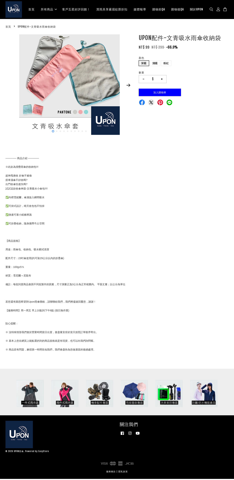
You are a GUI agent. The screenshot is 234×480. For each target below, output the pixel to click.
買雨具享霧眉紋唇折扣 (111, 10)
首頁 (31, 10)
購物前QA (158, 10)
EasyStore (43, 452)
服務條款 (111, 472)
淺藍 (155, 64)
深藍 (144, 64)
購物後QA (177, 10)
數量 (141, 73)
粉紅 (166, 64)
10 (86, 132)
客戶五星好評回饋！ (76, 10)
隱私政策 (123, 472)
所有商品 (49, 10)
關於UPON (196, 10)
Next (128, 86)
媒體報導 (140, 10)
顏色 (141, 58)
